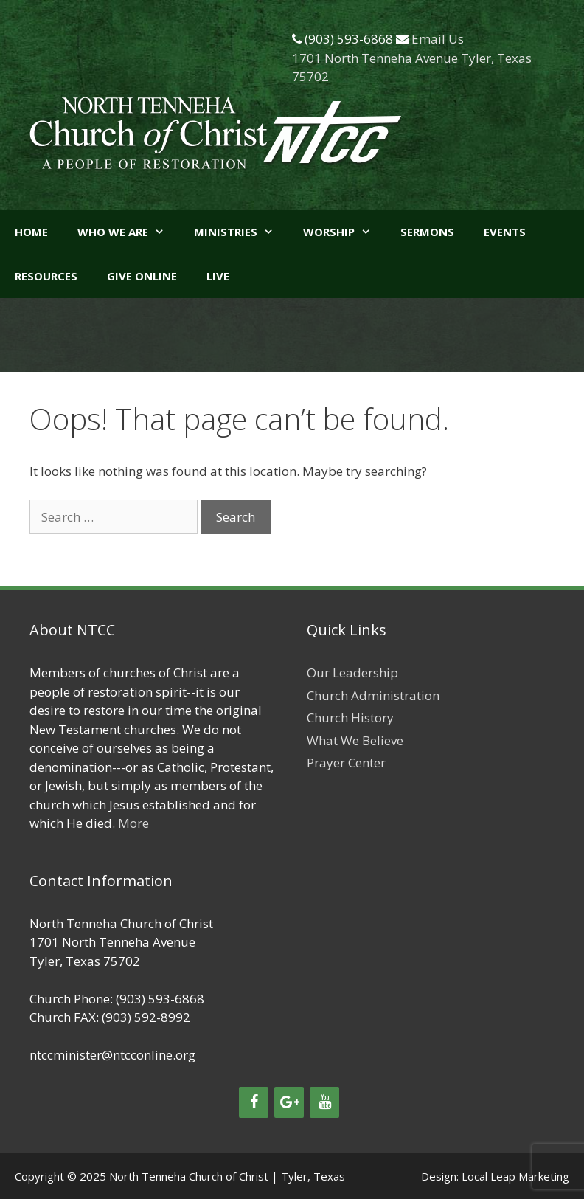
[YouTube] (324, 1102)
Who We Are (128, 232)
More (133, 823)
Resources (46, 276)
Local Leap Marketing (515, 1176)
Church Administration (373, 695)
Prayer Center (346, 762)
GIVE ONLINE (142, 276)
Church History (350, 717)
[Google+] (289, 1102)
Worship (344, 232)
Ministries (241, 232)
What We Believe (355, 740)
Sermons (427, 231)
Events (505, 231)
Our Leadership (352, 672)
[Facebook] (253, 1102)
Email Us (437, 38)
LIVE (217, 276)
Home (31, 231)
